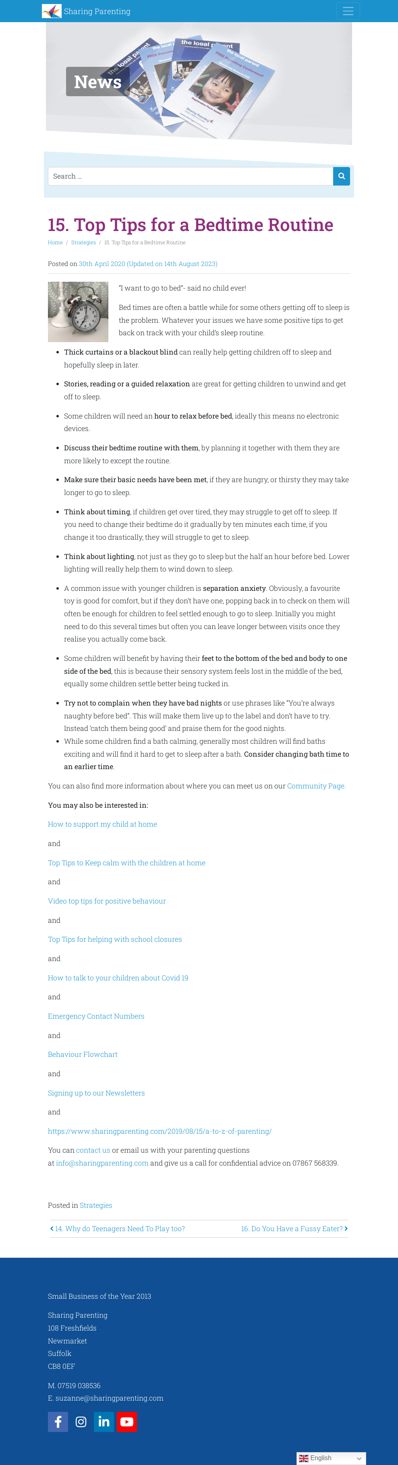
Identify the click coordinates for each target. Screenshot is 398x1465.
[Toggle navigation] (348, 11)
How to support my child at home (102, 824)
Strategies (83, 242)
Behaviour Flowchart (83, 1054)
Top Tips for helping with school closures (116, 939)
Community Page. (317, 785)
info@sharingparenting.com (102, 1163)
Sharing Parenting (97, 11)
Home (55, 242)
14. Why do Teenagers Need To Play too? (117, 1228)
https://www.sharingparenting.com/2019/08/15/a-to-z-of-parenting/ (160, 1131)
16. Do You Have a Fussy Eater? (294, 1228)
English (315, 1458)
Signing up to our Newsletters (97, 1093)
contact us (93, 1150)
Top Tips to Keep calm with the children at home (127, 862)
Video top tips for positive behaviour (108, 901)
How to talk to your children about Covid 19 (119, 977)
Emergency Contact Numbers (97, 1016)
